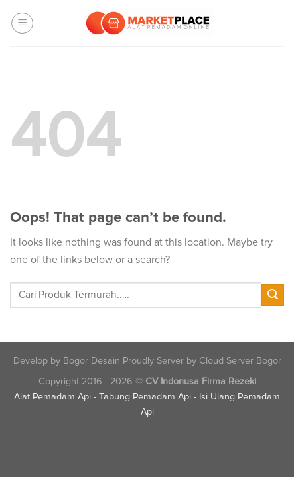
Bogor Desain (91, 360)
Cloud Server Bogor (240, 360)
